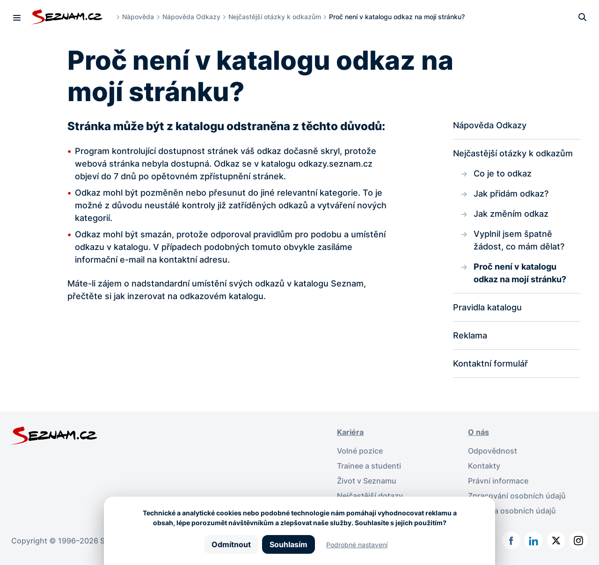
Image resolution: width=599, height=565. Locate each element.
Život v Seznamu (366, 480)
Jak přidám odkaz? (511, 193)
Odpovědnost (492, 450)
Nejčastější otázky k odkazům (274, 17)
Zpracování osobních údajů (517, 495)
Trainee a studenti (369, 465)
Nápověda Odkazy (191, 17)
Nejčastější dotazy (370, 495)
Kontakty (484, 465)
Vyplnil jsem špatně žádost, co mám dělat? (519, 240)
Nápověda (138, 17)
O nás (478, 432)
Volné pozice (360, 450)
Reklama (470, 335)
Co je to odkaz (503, 173)
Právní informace (498, 480)
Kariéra (350, 432)
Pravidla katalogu (487, 307)
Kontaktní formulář (490, 363)
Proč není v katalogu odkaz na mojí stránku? (520, 273)
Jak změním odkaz (511, 214)
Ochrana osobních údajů (512, 510)
